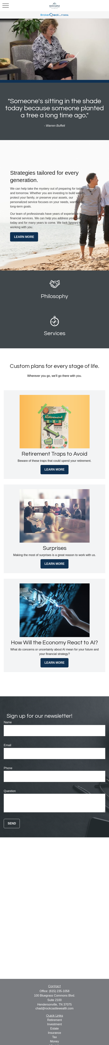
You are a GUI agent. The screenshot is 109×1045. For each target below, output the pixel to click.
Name (8, 722)
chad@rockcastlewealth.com (54, 1008)
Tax (54, 1037)
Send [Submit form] (12, 823)
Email (7, 745)
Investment (54, 1024)
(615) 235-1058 (59, 991)
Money (54, 1041)
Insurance (54, 1032)
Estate (54, 1028)
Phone (8, 768)
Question (10, 791)
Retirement (54, 1020)
